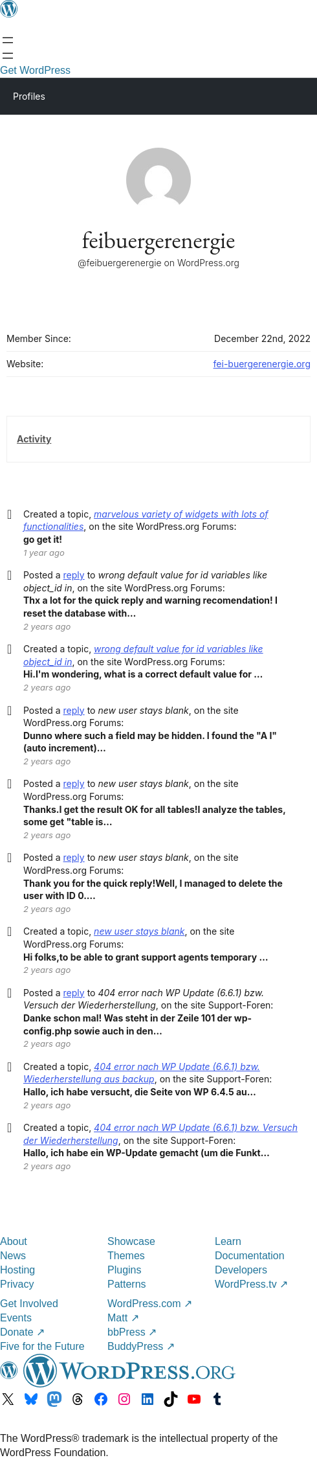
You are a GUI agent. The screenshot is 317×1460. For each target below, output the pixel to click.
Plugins (124, 1269)
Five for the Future (42, 1346)
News (13, 1255)
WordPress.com (149, 1303)
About (13, 1241)
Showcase (131, 1241)
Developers (241, 1269)
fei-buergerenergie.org (262, 363)
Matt (123, 1317)
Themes (126, 1255)
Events (16, 1317)
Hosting (17, 1269)
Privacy (17, 1284)
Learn (228, 1241)
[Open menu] (8, 40)
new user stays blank (139, 931)
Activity (34, 438)
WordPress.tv (251, 1284)
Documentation (250, 1255)
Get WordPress (35, 70)
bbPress (132, 1332)
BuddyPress (141, 1346)
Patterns (126, 1284)
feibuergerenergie (158, 240)
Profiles (29, 96)
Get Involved (29, 1303)
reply (74, 574)
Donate (22, 1332)
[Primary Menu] (288, 95)
